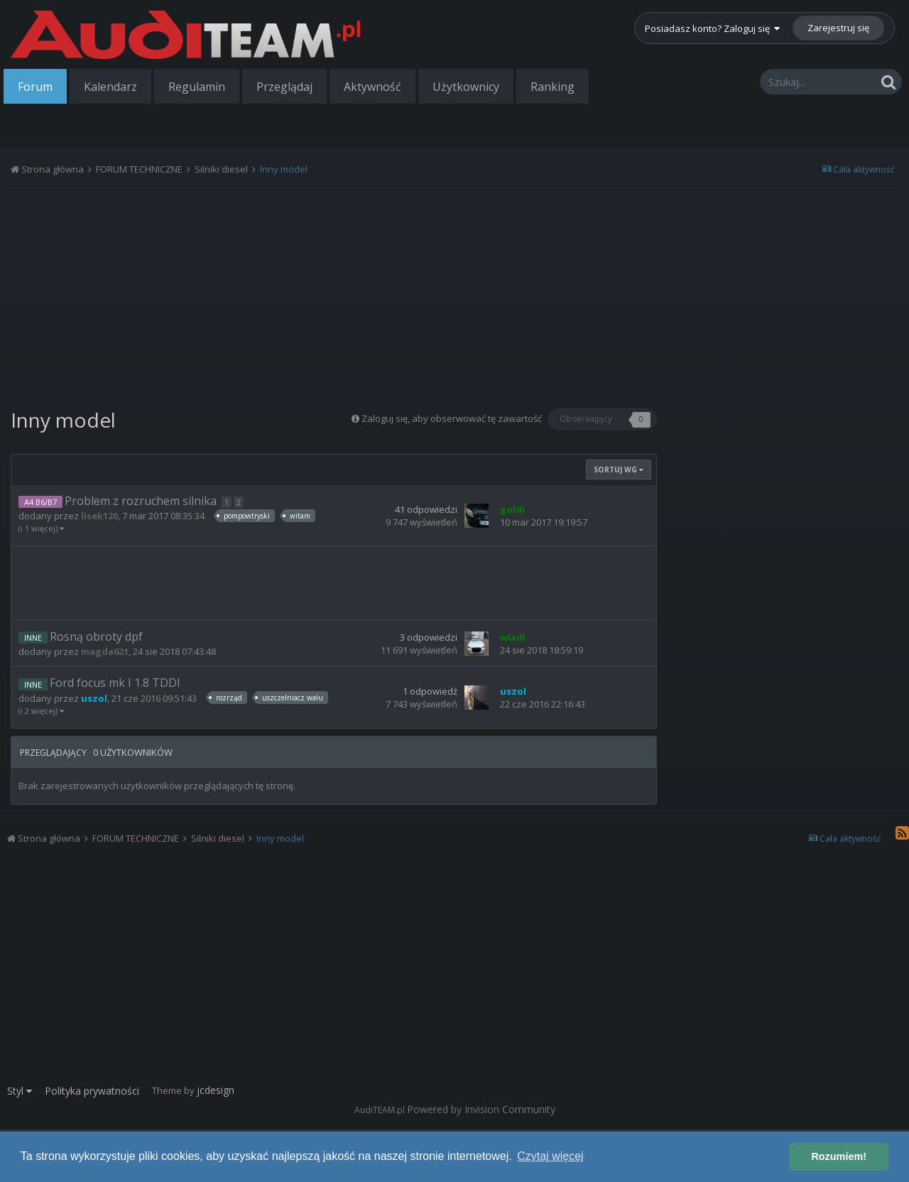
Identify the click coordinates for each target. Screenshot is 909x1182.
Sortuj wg (618, 470)
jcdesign (215, 1090)
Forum (35, 86)
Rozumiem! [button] (838, 1156)
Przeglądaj (284, 86)
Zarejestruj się (838, 27)
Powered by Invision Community (481, 1109)
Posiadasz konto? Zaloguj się (712, 28)
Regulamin (196, 86)
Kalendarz (110, 86)
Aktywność (372, 86)
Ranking (552, 86)
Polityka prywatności (92, 1090)
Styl (19, 1090)
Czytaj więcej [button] (550, 1156)
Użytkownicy (465, 86)
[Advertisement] (333, 294)
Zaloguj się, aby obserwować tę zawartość (451, 418)
